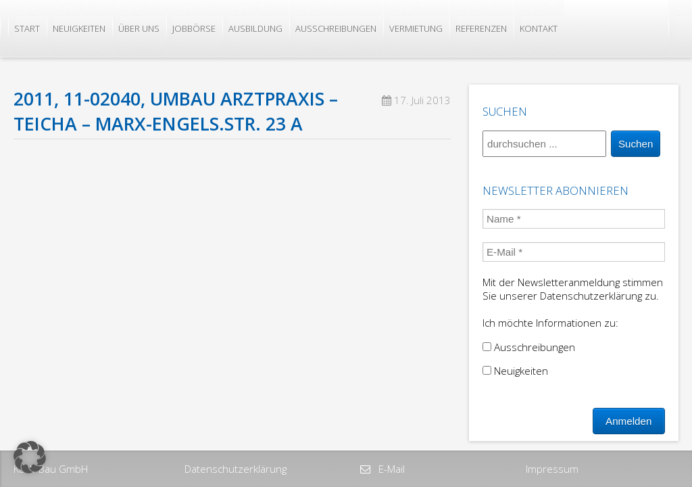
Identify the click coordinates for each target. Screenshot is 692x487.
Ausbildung (255, 28)
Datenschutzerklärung (235, 469)
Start (27, 28)
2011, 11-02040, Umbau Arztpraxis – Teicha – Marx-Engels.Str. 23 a (176, 111)
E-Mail (390, 469)
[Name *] (574, 219)
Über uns (138, 28)
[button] (29, 457)
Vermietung (416, 28)
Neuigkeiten (79, 28)
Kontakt (539, 28)
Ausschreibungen (335, 28)
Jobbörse (194, 28)
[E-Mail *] (574, 252)
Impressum (552, 469)
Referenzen (481, 28)
